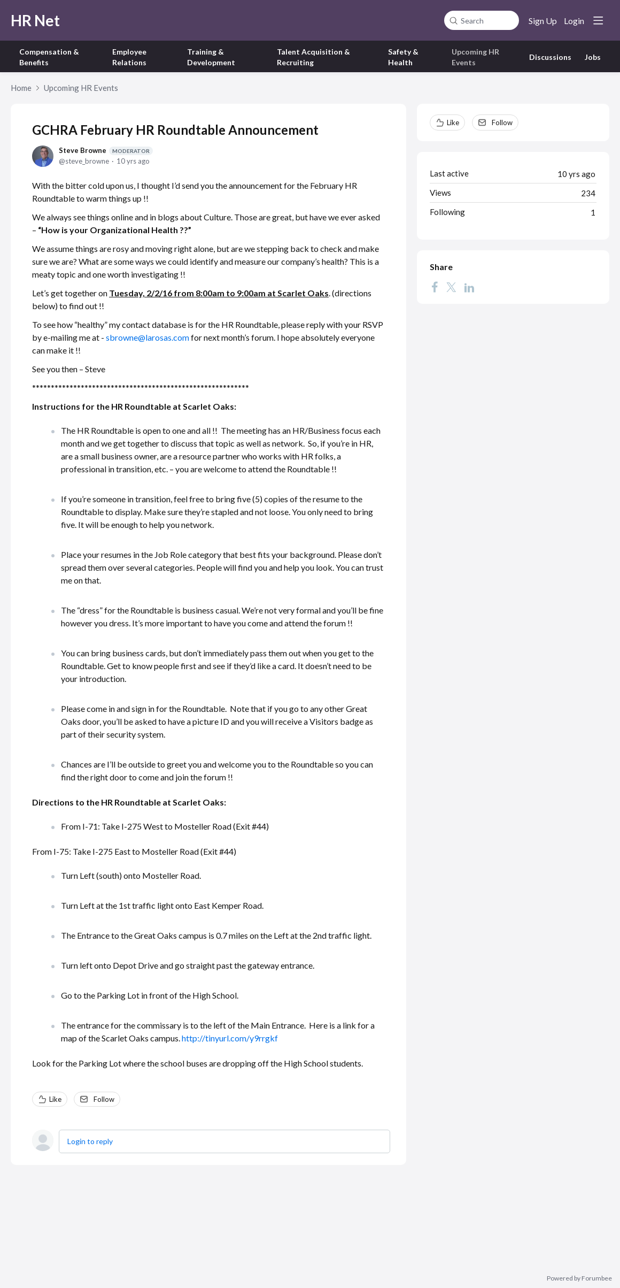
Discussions (550, 57)
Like (55, 1099)
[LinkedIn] (469, 286)
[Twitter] (451, 286)
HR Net (35, 20)
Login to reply (90, 1141)
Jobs (593, 57)
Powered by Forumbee (579, 1278)
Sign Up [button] (543, 21)
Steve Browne (106, 150)
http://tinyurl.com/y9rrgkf (230, 1038)
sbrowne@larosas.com (147, 337)
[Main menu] (598, 20)
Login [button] (574, 21)
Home (21, 88)
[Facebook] (434, 286)
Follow (104, 1099)
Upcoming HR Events (81, 88)
